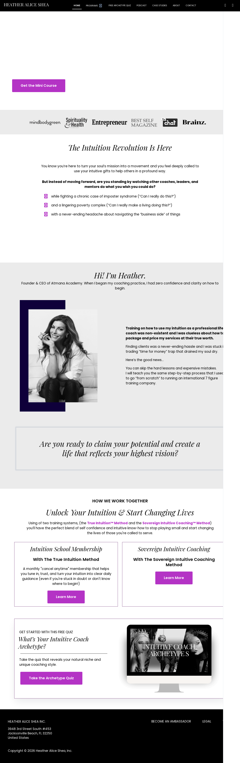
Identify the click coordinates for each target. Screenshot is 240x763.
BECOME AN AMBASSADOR (171, 721)
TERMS (227, 721)
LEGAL (206, 721)
